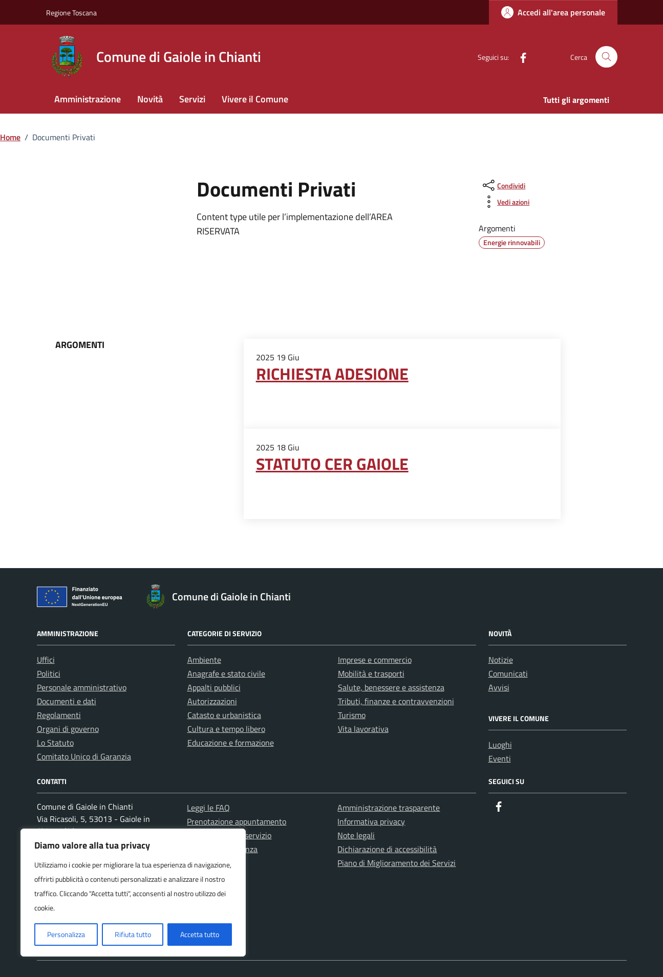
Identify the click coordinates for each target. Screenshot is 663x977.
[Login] (553, 12)
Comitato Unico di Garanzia (84, 756)
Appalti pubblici (214, 687)
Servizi (192, 99)
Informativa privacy (371, 821)
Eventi (499, 758)
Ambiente (204, 660)
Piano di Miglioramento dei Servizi (396, 863)
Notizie (500, 660)
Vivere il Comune (255, 99)
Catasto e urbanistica (224, 715)
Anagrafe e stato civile (226, 673)
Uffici (46, 660)
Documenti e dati (66, 701)
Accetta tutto (199, 934)
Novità (150, 99)
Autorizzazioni (212, 701)
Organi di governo (68, 729)
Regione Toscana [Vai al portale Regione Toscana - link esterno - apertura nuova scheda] (71, 12)
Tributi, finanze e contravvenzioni (396, 701)
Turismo (352, 715)
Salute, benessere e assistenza (391, 687)
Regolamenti (59, 715)
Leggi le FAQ (208, 807)
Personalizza (66, 934)
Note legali (356, 835)
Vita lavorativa (363, 729)
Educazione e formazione (230, 742)
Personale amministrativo (81, 687)
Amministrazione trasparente (388, 807)
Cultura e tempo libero (226, 729)
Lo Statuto (55, 742)
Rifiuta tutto (133, 934)
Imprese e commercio (375, 660)
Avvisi (498, 687)
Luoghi (500, 745)
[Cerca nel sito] (606, 57)
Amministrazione (87, 99)
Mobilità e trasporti (371, 673)
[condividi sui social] (503, 185)
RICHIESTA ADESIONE (332, 373)
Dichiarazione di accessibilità (387, 849)
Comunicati (508, 673)
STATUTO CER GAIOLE (332, 463)
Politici (48, 673)
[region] (133, 893)
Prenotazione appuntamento (236, 821)
